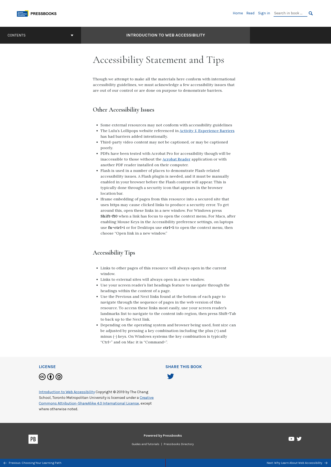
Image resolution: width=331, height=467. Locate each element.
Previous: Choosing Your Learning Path (32, 463)
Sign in (264, 13)
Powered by (163, 435)
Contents (40, 35)
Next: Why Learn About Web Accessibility (297, 463)
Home (238, 13)
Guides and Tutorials (145, 444)
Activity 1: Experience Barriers (207, 130)
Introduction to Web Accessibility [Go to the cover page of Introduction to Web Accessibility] (165, 35)
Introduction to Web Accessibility (67, 392)
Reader (184, 159)
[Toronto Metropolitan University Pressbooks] (38, 13)
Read (250, 13)
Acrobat (170, 159)
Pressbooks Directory (179, 444)
